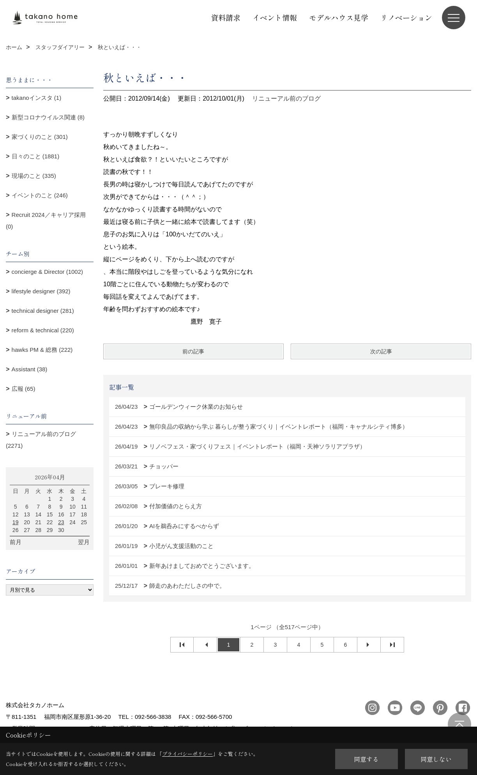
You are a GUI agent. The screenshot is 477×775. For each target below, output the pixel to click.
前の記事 (193, 351)
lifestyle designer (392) (41, 291)
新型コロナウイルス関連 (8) (48, 117)
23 (61, 522)
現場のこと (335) (34, 175)
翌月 (84, 542)
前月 (15, 542)
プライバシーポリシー (187, 753)
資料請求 (225, 17)
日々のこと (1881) (36, 156)
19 (15, 522)
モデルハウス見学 (338, 17)
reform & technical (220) (43, 330)
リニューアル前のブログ (286, 98)
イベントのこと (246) (40, 195)
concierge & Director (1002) (47, 271)
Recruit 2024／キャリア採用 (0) (46, 220)
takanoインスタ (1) (37, 97)
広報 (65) (23, 388)
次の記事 (381, 351)
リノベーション (406, 17)
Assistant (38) (30, 369)
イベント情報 (275, 17)
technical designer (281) (43, 310)
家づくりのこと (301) (40, 136)
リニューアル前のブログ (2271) (41, 440)
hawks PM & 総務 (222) (42, 349)
